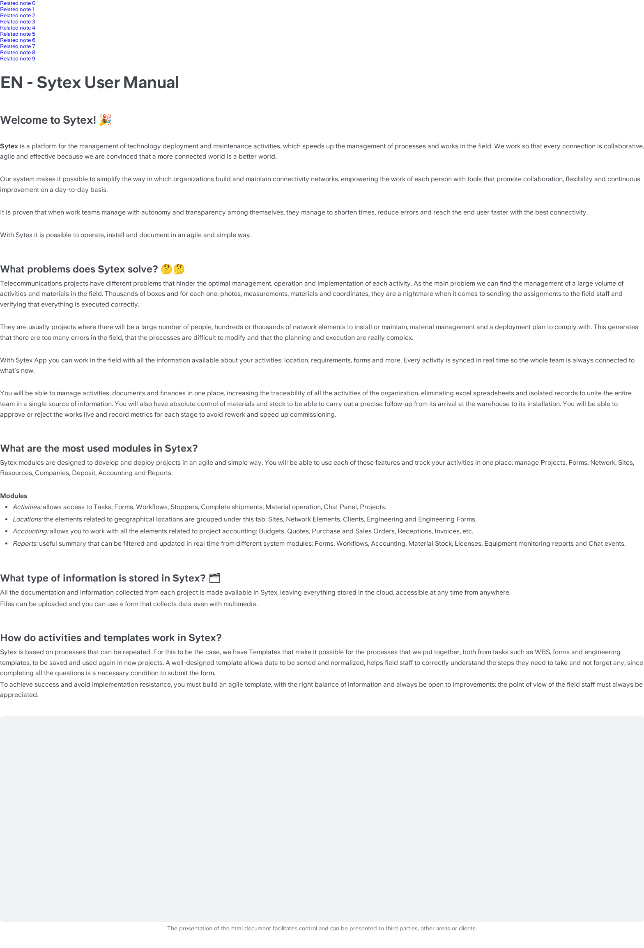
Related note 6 (17, 40)
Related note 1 (17, 9)
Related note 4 (17, 28)
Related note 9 (17, 58)
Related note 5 (17, 34)
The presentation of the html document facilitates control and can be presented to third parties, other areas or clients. (322, 929)
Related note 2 (17, 15)
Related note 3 (17, 21)
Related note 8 (17, 52)
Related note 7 (17, 46)
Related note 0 (18, 3)
